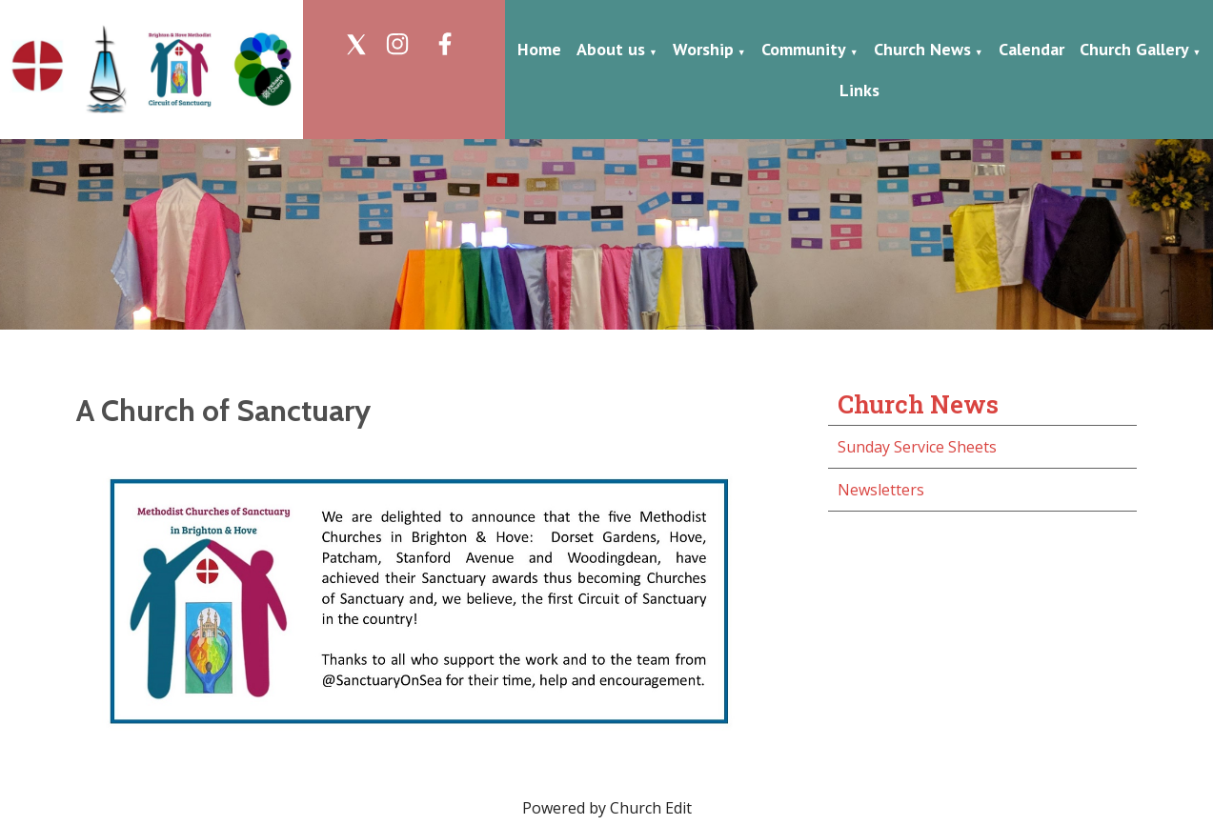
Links (859, 90)
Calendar (1031, 49)
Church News (922, 49)
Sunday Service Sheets (917, 446)
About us (610, 49)
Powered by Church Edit (607, 807)
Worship (703, 49)
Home (539, 49)
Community (803, 49)
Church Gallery (1134, 49)
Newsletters (881, 489)
